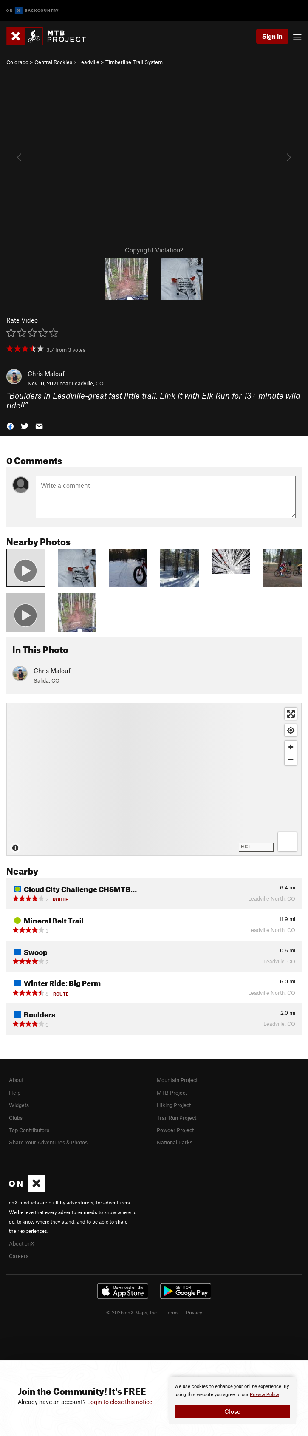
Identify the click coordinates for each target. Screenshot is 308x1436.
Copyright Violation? (154, 250)
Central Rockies (53, 62)
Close (232, 1411)
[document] (232, 1400)
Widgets (19, 1105)
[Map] (154, 779)
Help (14, 1092)
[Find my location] (291, 730)
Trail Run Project (176, 1117)
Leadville (88, 62)
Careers (18, 1255)
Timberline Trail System (134, 62)
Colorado (17, 62)
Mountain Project (177, 1079)
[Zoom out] (291, 759)
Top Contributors (29, 1130)
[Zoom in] (291, 747)
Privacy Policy (264, 1394)
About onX (21, 1243)
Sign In (272, 36)
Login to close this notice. (120, 1402)
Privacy (194, 1312)
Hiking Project (174, 1105)
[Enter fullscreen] (291, 714)
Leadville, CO (88, 383)
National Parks (174, 1142)
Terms (172, 1312)
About (16, 1079)
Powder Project (175, 1130)
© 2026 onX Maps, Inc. (132, 1312)
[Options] (287, 841)
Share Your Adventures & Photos (48, 1142)
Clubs (16, 1117)
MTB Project (172, 1092)
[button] (10, 426)
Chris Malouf (46, 373)
